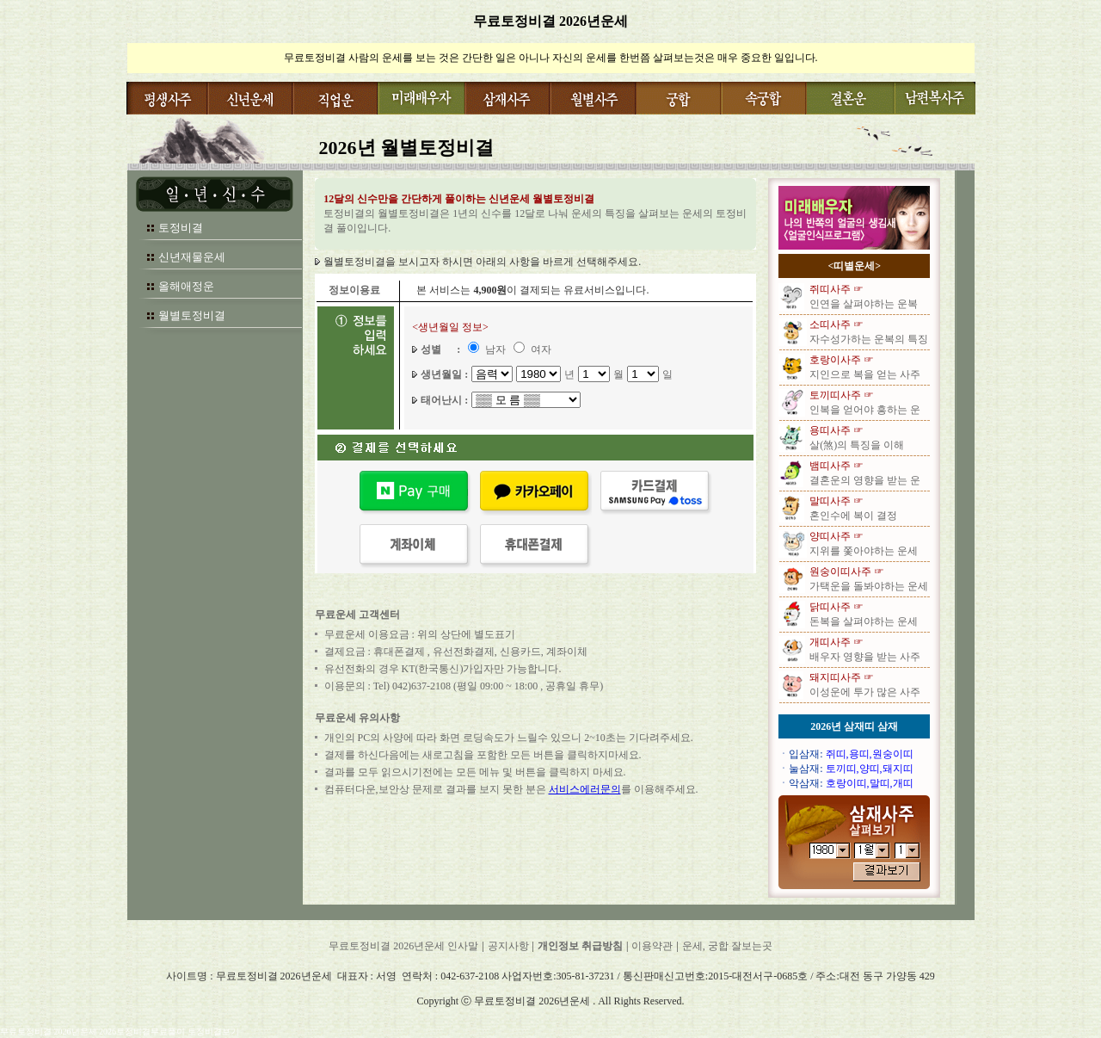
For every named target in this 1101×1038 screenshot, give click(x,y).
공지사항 (508, 946)
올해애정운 (186, 286)
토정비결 (180, 227)
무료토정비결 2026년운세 (550, 21)
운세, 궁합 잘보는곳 (727, 946)
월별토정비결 (191, 315)
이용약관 (652, 946)
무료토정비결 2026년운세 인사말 (403, 946)
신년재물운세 (191, 256)
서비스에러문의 (585, 789)
